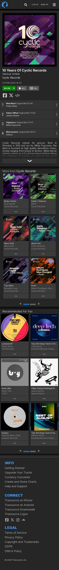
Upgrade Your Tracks (18, 472)
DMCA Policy (13, 551)
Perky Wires (11, 106)
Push (33, 285)
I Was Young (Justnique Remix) (44, 388)
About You (36, 243)
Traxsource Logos (16, 514)
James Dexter (12, 115)
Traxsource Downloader (20, 509)
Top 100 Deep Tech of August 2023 (44, 433)
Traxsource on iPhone (18, 500)
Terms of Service (15, 532)
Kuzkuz (5, 433)
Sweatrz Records (10, 438)
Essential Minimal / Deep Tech (44, 349)
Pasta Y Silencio (38, 201)
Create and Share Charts (21, 481)
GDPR (8, 546)
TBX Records (8, 349)
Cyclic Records (11, 77)
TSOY (4, 393)
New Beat (10, 103)
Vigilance (11, 122)
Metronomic (12, 132)
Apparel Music (38, 393)
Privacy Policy (14, 537)
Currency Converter (17, 477)
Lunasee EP (7, 344)
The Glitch (9, 285)
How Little (6, 388)
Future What (12, 113)
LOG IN (35, 4)
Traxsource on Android (19, 505)
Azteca (9, 134)
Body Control (10, 201)
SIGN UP (44, 4)
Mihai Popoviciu (13, 125)
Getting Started (14, 468)
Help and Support (16, 486)
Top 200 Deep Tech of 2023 (44, 344)
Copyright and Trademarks (22, 542)
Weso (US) (9, 243)
